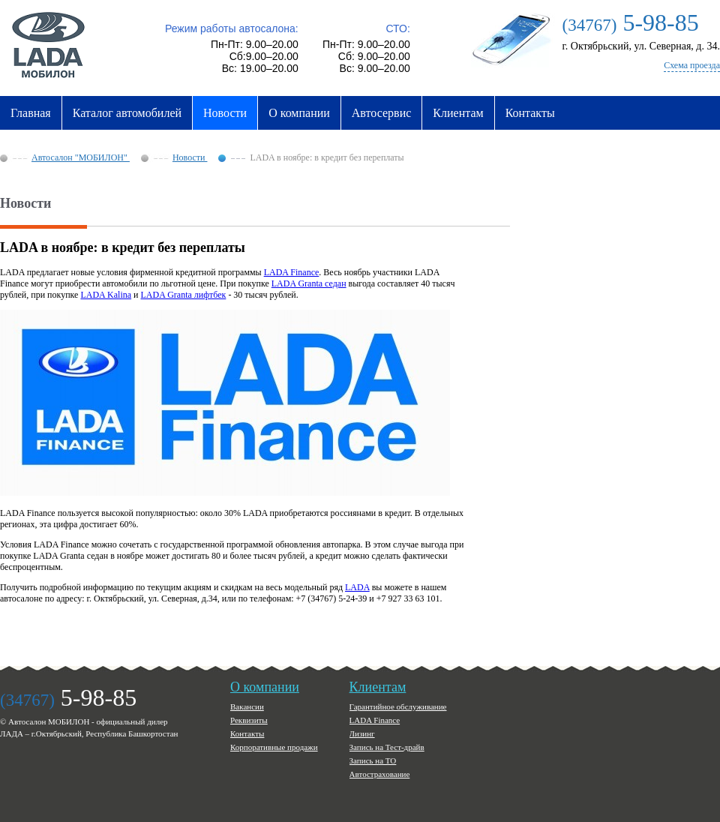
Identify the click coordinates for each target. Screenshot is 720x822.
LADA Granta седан (309, 283)
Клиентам (458, 112)
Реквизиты (249, 720)
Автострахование (380, 774)
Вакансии (247, 706)
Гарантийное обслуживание (398, 706)
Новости (225, 112)
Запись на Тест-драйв (387, 747)
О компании (299, 112)
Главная (30, 112)
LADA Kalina (105, 295)
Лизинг (362, 733)
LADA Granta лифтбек (183, 295)
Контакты (530, 112)
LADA (357, 587)
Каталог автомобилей (127, 112)
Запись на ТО (373, 760)
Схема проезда (692, 65)
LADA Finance (292, 272)
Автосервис (382, 112)
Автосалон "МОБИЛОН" (81, 157)
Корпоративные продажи (274, 747)
